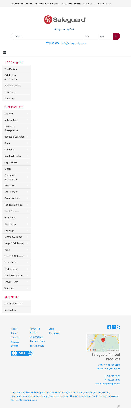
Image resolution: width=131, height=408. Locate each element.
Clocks (7, 168)
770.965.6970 (53, 43)
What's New (10, 68)
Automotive (10, 120)
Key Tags (9, 230)
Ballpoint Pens (12, 85)
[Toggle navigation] (5, 52)
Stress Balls (10, 262)
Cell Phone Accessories (10, 77)
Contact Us (10, 309)
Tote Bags (9, 91)
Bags (7, 143)
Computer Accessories (10, 177)
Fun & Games (11, 211)
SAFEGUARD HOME (22, 3)
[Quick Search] (47, 36)
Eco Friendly (10, 191)
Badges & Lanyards (14, 136)
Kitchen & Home (13, 236)
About (14, 333)
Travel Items (11, 281)
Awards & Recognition (11, 128)
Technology (10, 268)
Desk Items (10, 185)
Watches (9, 288)
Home (14, 328)
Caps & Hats (10, 162)
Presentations (37, 341)
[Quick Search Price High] (106, 36)
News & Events (15, 343)
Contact (15, 337)
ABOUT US (66, 3)
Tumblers (9, 98)
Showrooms (36, 336)
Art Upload (54, 333)
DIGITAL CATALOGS (84, 3)
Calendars (9, 149)
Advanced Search (13, 303)
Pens (7, 249)
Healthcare (10, 223)
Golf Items (10, 217)
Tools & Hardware (13, 275)
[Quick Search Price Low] (91, 36)
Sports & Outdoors (14, 256)
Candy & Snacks (12, 155)
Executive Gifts (12, 198)
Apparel (8, 113)
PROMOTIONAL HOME (46, 3)
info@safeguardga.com (74, 43)
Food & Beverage (13, 204)
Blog (51, 328)
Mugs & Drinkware (14, 243)
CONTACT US (104, 3)
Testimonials (37, 345)
